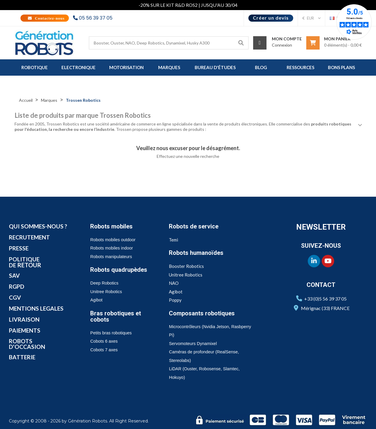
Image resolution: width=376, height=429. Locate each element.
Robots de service (194, 226)
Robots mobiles (112, 226)
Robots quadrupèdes (120, 269)
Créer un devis (271, 17)
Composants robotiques (203, 313)
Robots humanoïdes (197, 252)
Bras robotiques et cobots (116, 316)
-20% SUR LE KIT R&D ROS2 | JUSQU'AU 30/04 (188, 5)
